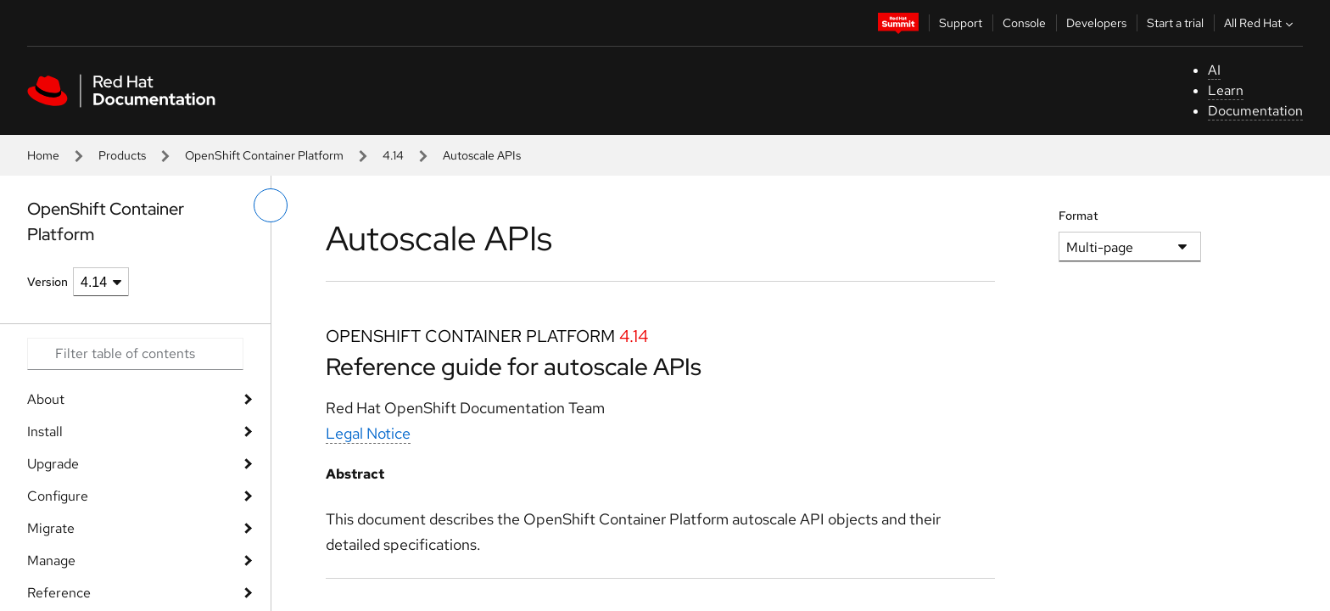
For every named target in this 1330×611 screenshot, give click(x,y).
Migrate (51, 528)
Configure (57, 496)
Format (1078, 215)
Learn (1225, 90)
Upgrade (53, 464)
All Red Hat (1260, 23)
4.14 (393, 155)
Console (1024, 23)
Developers (1096, 23)
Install (45, 431)
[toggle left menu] (271, 205)
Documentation (1255, 111)
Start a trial (1175, 23)
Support (960, 23)
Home (43, 155)
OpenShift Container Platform (264, 155)
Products (122, 155)
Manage (51, 560)
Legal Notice (368, 433)
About (45, 399)
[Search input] (135, 354)
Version (47, 281)
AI (1214, 70)
